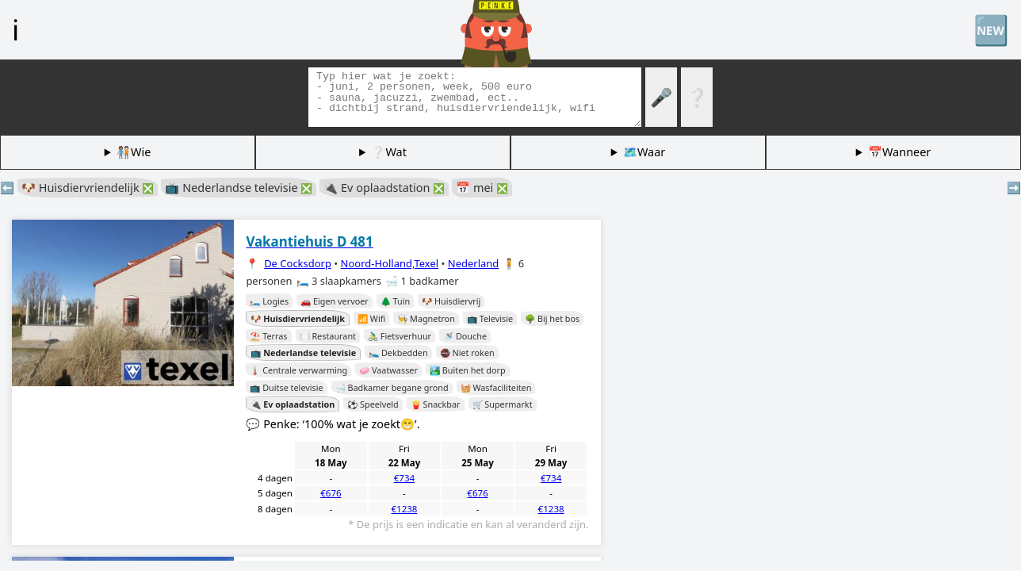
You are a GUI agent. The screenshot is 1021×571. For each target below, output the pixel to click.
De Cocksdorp (297, 263)
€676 (330, 493)
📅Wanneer (899, 151)
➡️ (1014, 187)
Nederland (473, 263)
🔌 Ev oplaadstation (384, 187)
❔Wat (388, 151)
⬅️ (7, 187)
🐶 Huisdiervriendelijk (87, 187)
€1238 (404, 509)
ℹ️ (15, 29)
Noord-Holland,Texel (390, 263)
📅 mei (482, 187)
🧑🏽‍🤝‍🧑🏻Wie (134, 151)
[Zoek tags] (474, 97)
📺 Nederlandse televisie (238, 187)
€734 (404, 478)
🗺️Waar (644, 151)
